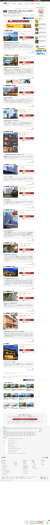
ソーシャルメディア (35, 468)
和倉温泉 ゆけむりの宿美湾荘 (11, 55)
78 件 (23, 88)
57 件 (29, 315)
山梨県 (9, 443)
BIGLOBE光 (4, 463)
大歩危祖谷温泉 (24, 435)
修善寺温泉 (4, 433)
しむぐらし (16, 464)
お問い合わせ (3, 476)
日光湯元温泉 (10, 435)
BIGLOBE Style (35, 467)
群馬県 (11, 440)
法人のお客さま (24, 460)
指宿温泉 (34, 435)
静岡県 (9, 446)
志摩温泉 (21, 435)
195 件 (23, 33)
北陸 (16, 376)
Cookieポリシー (34, 476)
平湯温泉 (27, 433)
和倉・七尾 (22, 376)
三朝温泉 (19, 434)
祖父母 (14, 376)
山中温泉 (16, 433)
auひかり (4, 464)
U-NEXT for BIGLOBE (5, 473)
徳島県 (9, 451)
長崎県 (13, 453)
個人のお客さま (4, 460)
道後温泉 (13, 434)
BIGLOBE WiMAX (25, 468)
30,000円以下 (10, 377)
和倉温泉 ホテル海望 (10, 108)
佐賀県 (11, 453)
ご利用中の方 (43, 460)
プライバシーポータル (29, 476)
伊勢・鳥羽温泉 (17, 435)
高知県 (15, 451)
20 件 (29, 293)
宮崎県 (20, 453)
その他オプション (5, 474)
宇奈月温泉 (21, 433)
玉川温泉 (8, 435)
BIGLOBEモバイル (5, 465)
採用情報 (34, 466)
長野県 (11, 443)
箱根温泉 (14, 435)
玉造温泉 (22, 434)
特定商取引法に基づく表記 (5, 478)
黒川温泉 (32, 434)
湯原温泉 (27, 434)
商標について (25, 478)
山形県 (20, 438)
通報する (33, 51)
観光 (28, 376)
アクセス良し (31, 376)
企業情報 (33, 460)
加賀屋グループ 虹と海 (11, 164)
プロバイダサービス (25, 465)
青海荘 (7, 343)
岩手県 (13, 438)
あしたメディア (17, 465)
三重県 (15, 446)
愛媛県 (13, 451)
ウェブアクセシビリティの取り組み (14, 476)
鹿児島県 (22, 453)
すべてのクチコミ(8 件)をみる (30, 52)
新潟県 (13, 443)
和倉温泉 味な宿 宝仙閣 (11, 313)
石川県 (19, 376)
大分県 (17, 453)
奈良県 (17, 448)
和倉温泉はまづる (10, 291)
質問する (39, 0)
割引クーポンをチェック (26, 39)
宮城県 (15, 438)
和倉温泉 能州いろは (10, 209)
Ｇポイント (40, 432)
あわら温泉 (18, 433)
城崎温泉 (33, 433)
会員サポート (43, 464)
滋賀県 (9, 448)
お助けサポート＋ (5, 469)
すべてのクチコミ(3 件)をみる (30, 78)
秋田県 (17, 438)
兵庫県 (15, 448)
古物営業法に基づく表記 (12, 478)
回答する (36, 0)
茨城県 (13, 440)
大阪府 (13, 448)
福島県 (22, 438)
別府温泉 (30, 434)
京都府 (11, 448)
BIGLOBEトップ (30, 478)
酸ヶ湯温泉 (4, 435)
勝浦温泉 (10, 434)
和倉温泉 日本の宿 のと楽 (12, 186)
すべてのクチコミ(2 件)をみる (30, 129)
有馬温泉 (4, 434)
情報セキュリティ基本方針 (19, 478)
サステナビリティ (35, 464)
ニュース (34, 465)
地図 (20, 35)
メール (43, 463)
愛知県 (13, 446)
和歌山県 (20, 448)
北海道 (9, 438)
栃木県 (9, 440)
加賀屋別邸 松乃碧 (10, 266)
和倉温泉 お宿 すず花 (11, 242)
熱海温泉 (31, 435)
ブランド (34, 463)
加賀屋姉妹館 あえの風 (10, 85)
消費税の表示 (7, 476)
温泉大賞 (16, 463)
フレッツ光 (24, 464)
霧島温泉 (35, 434)
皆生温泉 (24, 434)
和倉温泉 (25, 376)
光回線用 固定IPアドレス (26, 466)
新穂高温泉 (30, 433)
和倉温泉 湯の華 (9, 131)
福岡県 (9, 453)
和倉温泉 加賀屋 (9, 30)
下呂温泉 (25, 433)
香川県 (11, 451)
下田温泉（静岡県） (9, 433)
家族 (9, 376)
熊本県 (15, 453)
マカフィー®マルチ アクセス (26, 471)
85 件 (29, 245)
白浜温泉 (7, 434)
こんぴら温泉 (15, 434)
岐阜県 (11, 446)
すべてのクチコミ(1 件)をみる (30, 184)
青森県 (11, 438)
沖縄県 (25, 453)
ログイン (46, 0)
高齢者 (11, 376)
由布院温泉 (28, 435)
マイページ (42, 0)
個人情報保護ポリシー (22, 476)
